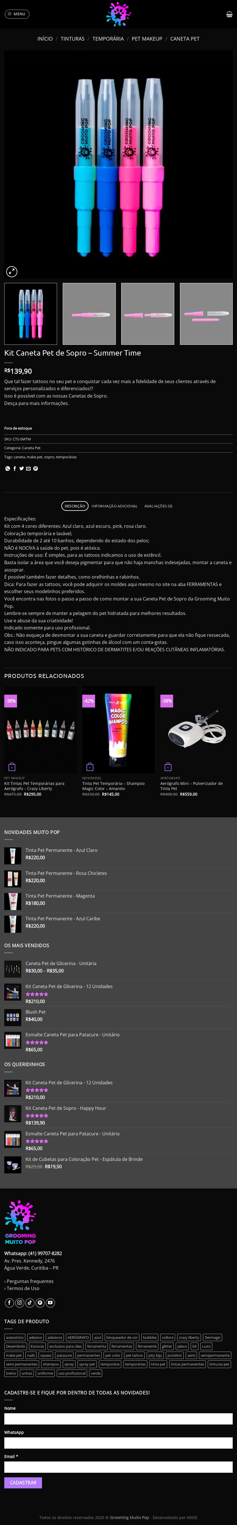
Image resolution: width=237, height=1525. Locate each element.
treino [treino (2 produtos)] (11, 1373)
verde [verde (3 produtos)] (95, 1373)
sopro (49, 456)
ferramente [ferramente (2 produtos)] (147, 1346)
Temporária (108, 38)
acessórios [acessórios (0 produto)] (15, 1337)
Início (45, 38)
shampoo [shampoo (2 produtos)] (51, 1364)
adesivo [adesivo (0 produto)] (35, 1337)
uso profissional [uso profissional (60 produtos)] (71, 1373)
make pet (35, 456)
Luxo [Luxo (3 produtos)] (206, 1346)
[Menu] (17, 14)
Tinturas (73, 38)
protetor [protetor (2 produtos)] (174, 1355)
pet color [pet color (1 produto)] (112, 1355)
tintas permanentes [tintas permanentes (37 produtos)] (187, 1364)
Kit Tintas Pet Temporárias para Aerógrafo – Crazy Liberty (34, 786)
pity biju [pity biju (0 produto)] (155, 1355)
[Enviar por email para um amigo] (28, 468)
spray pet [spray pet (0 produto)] (87, 1364)
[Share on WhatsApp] (7, 468)
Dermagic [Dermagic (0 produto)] (213, 1337)
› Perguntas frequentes (29, 1281)
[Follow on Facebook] (9, 1303)
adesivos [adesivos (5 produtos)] (54, 1337)
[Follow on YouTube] (50, 1303)
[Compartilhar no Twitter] (21, 468)
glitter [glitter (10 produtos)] (167, 1346)
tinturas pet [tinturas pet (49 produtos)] (219, 1364)
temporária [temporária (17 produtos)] (109, 1364)
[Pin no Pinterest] (35, 468)
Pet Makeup (147, 38)
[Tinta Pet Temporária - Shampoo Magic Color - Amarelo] (118, 729)
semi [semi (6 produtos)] (191, 1355)
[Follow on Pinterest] (40, 1303)
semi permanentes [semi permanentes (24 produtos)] (21, 1364)
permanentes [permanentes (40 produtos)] (88, 1355)
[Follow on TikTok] (30, 1303)
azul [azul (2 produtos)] (97, 1337)
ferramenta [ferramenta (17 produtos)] (96, 1346)
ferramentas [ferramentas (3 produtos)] (122, 1346)
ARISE (192, 1517)
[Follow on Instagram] (19, 1303)
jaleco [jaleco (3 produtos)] (182, 1346)
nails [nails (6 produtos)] (31, 1355)
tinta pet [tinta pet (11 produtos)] (158, 1364)
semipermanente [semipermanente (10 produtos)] (215, 1355)
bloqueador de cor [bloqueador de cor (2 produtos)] (122, 1337)
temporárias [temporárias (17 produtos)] (135, 1364)
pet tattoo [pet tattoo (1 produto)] (134, 1355)
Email (11, 1456)
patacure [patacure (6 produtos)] (64, 1355)
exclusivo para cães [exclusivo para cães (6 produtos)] (65, 1346)
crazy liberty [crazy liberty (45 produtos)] (189, 1337)
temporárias (66, 456)
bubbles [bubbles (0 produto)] (150, 1337)
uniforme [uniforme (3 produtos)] (45, 1373)
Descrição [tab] (75, 505)
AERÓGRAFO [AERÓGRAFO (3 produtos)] (78, 1337)
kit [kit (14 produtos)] (194, 1346)
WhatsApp (14, 1432)
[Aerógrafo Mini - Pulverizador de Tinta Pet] (196, 729)
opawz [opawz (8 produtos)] (45, 1355)
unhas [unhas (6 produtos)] (27, 1373)
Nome (10, 1408)
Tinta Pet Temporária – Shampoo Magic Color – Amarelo (113, 786)
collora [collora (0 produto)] (167, 1337)
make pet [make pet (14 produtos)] (14, 1355)
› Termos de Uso (21, 1288)
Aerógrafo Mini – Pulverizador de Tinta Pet (191, 786)
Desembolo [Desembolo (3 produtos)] (15, 1346)
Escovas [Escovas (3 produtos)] (37, 1346)
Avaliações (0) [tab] (158, 505)
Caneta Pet (185, 38)
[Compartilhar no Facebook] (14, 468)
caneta (19, 456)
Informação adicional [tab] (115, 505)
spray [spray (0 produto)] (69, 1364)
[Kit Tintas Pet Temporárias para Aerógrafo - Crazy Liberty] (40, 729)
